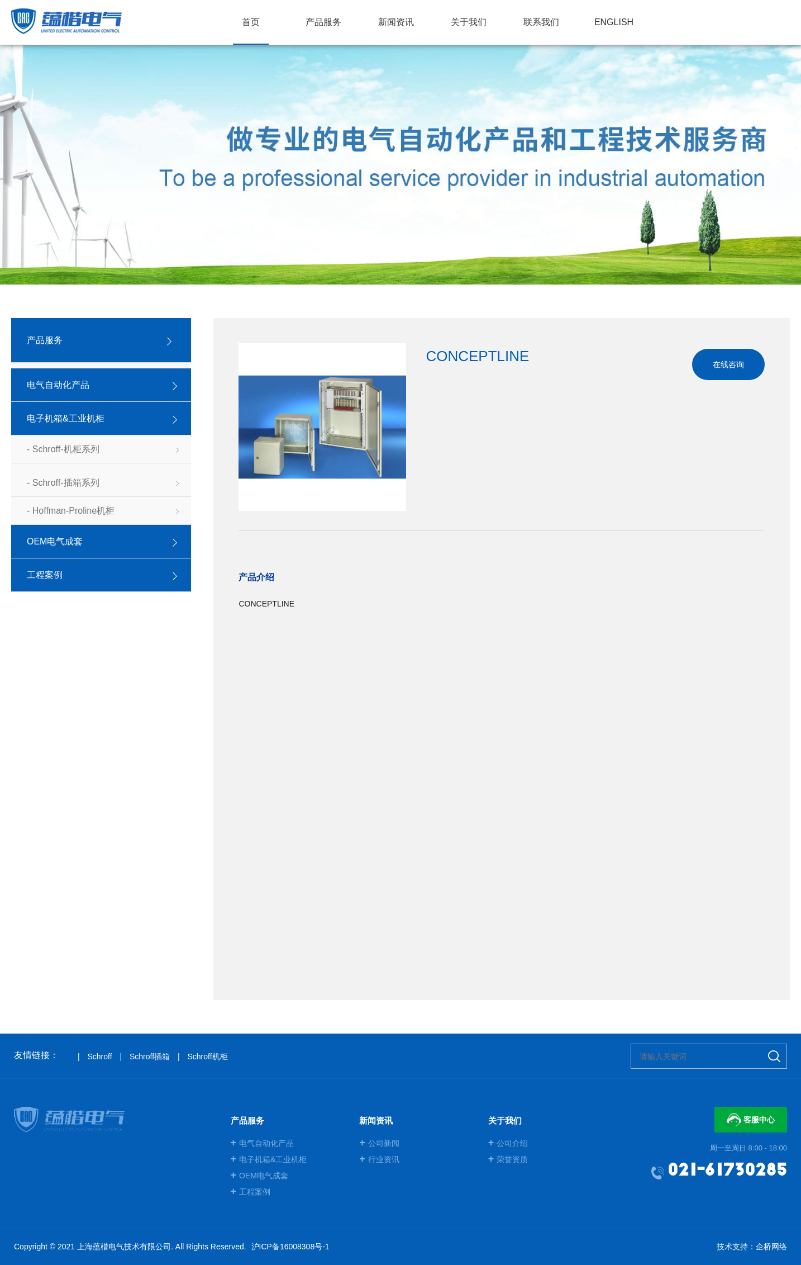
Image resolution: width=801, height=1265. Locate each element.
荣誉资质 (508, 1159)
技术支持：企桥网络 (752, 1246)
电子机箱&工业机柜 (269, 1159)
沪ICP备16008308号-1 (290, 1246)
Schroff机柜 (207, 1056)
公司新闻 (379, 1143)
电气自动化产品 (262, 1143)
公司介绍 (508, 1143)
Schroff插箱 (150, 1056)
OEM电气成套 (259, 1175)
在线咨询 (728, 364)
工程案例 (251, 1191)
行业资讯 (379, 1159)
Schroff (99, 1056)
